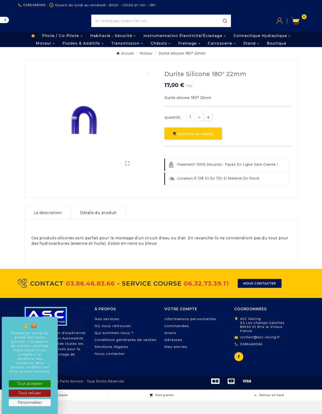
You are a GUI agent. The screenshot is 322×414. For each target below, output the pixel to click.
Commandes (176, 339)
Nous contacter (110, 367)
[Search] (225, 28)
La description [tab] (48, 226)
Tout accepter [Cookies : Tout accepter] (30, 384)
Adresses (173, 353)
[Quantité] (190, 131)
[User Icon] (284, 28)
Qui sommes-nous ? (114, 346)
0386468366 (251, 358)
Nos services (107, 332)
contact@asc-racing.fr (260, 351)
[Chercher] (155, 28)
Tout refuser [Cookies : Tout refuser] (29, 393)
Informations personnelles (190, 332)
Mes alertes (175, 360)
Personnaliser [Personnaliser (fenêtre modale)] (30, 402)
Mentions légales (111, 360)
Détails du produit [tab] (98, 226)
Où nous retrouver (113, 339)
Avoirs (170, 346)
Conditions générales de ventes (125, 353)
